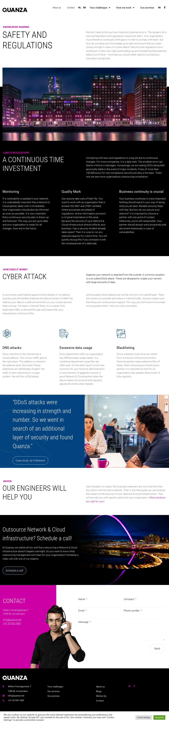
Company (129, 598)
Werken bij (101, 695)
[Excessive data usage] (84, 359)
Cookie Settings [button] (143, 717)
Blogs (99, 691)
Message (83, 621)
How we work (125, 7)
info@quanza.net (12, 619)
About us (57, 7)
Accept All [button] (159, 717)
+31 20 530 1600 (12, 623)
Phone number (132, 610)
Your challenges (100, 7)
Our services (53, 691)
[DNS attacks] (27, 359)
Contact (71, 7)
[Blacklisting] (142, 359)
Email (81, 610)
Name (81, 598)
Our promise (147, 7)
